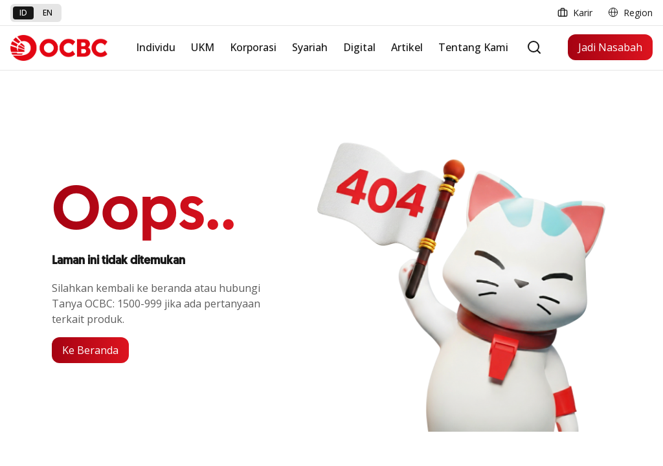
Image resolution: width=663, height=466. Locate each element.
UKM (202, 47)
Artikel (407, 47)
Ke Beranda (90, 350)
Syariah (310, 47)
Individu (155, 47)
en (47, 12)
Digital (359, 47)
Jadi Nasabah (610, 47)
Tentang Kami (473, 47)
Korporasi (253, 47)
